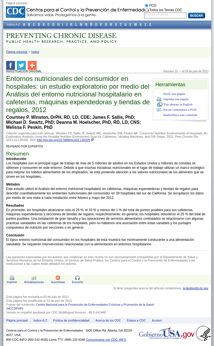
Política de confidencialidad (71, 320)
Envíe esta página (174, 93)
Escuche (77, 282)
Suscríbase (58, 282)
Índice (35, 51)
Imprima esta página (175, 99)
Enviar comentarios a (179, 109)
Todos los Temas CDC (165, 10)
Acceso (157, 320)
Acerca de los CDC (108, 320)
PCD (152, 6)
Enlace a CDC (136, 320)
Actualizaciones (34, 282)
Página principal (16, 51)
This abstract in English (177, 104)
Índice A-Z (40, 320)
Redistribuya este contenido (180, 115)
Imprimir (12, 282)
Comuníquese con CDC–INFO (106, 339)
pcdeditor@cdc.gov (195, 288)
